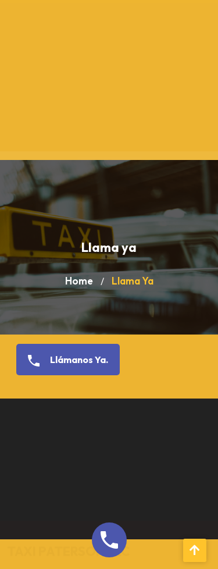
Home (79, 281)
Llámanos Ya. (63, 360)
